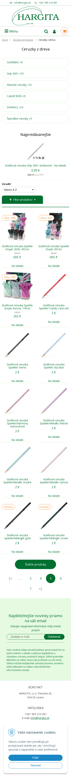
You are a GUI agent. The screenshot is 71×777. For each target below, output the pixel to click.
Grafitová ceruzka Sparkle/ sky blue (53, 366)
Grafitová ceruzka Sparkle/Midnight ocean (54, 537)
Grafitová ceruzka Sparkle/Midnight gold (17, 537)
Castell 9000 (16, 96)
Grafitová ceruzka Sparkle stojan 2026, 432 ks (17, 248)
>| (40, 589)
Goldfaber (15, 62)
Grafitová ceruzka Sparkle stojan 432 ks (53, 248)
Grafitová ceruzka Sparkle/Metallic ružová (54, 481)
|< (10, 578)
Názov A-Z (10, 189)
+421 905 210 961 (48, 2)
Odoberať (54, 636)
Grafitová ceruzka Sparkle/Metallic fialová (54, 422)
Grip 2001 (15, 73)
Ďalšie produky (35, 564)
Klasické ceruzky (19, 85)
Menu (11, 31)
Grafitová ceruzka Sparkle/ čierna (17, 366)
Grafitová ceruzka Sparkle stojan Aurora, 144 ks (17, 307)
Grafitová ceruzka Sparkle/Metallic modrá (17, 481)
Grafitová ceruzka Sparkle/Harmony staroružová (17, 423)
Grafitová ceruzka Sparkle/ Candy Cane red (54, 307)
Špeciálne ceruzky (19, 118)
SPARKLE (15, 107)
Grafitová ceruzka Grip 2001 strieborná (28, 165)
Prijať (35, 757)
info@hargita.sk (22, 2)
